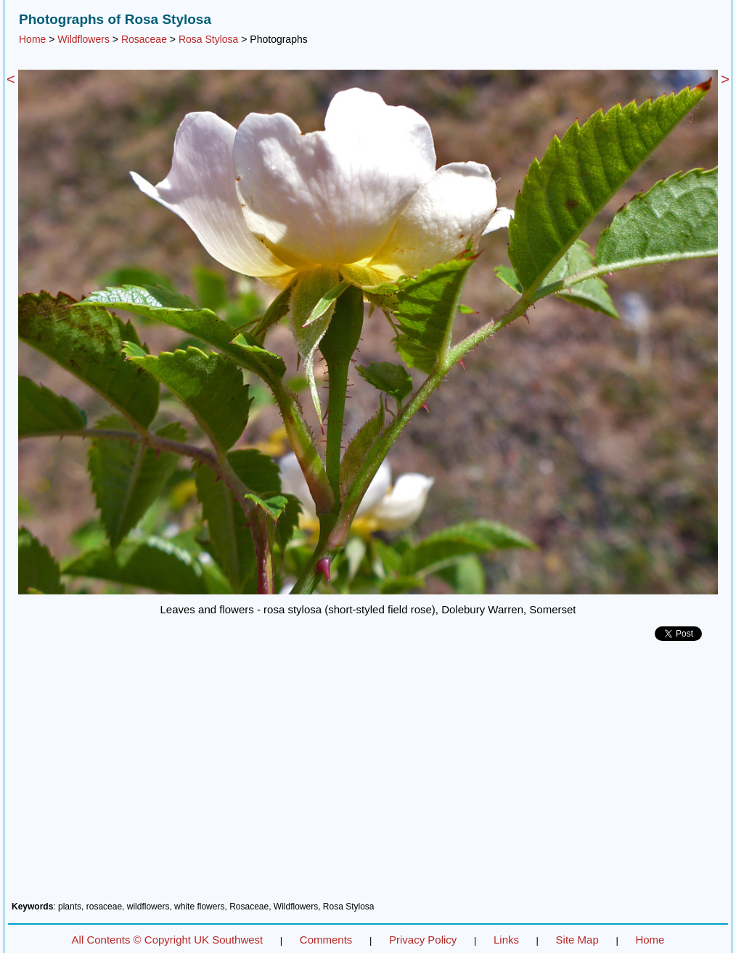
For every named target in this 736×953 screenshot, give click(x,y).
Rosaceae (144, 39)
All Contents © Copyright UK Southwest (167, 939)
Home (32, 39)
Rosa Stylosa (208, 39)
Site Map (577, 939)
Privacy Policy (423, 939)
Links (506, 939)
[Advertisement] (368, 776)
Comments (326, 939)
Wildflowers (83, 39)
